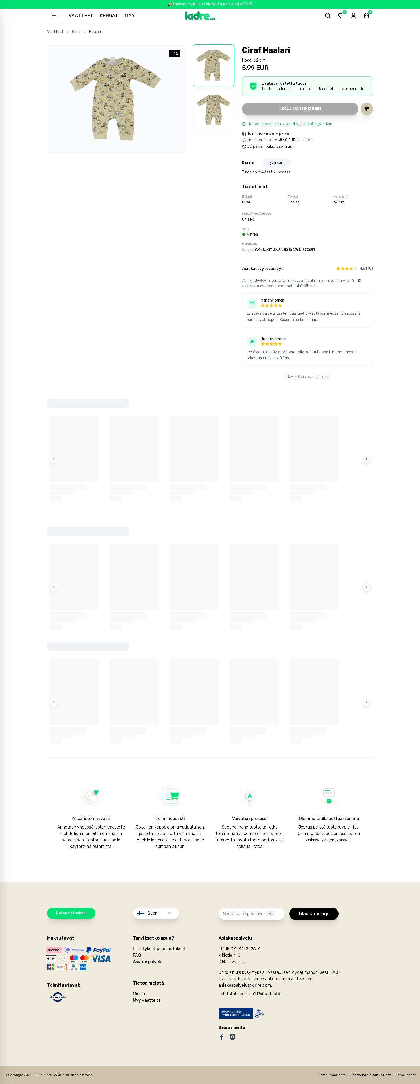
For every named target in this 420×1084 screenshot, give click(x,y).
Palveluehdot (406, 1075)
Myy (130, 15)
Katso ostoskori (71, 913)
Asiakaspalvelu (148, 961)
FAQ (137, 955)
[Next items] (366, 459)
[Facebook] (222, 1037)
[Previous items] (53, 459)
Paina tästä (268, 993)
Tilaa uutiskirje (314, 913)
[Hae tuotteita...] (327, 16)
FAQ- (335, 972)
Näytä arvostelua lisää (308, 376)
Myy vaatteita (147, 1000)
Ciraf (76, 31)
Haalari (95, 31)
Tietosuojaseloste (332, 1075)
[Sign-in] (353, 16)
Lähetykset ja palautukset (159, 948)
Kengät (109, 15)
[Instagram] (232, 1037)
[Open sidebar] (54, 16)
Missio (139, 993)
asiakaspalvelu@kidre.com (245, 985)
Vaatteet (81, 15)
